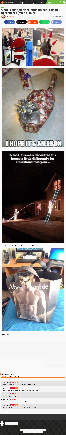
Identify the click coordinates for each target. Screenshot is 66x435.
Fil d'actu (4, 376)
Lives (19, 376)
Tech (33, 2)
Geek (42, 2)
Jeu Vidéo (22, 2)
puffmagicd (12, 16)
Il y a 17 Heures (34, 400)
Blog (3, 7)
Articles (10, 376)
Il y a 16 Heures (34, 389)
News (14, 376)
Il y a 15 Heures (34, 383)
